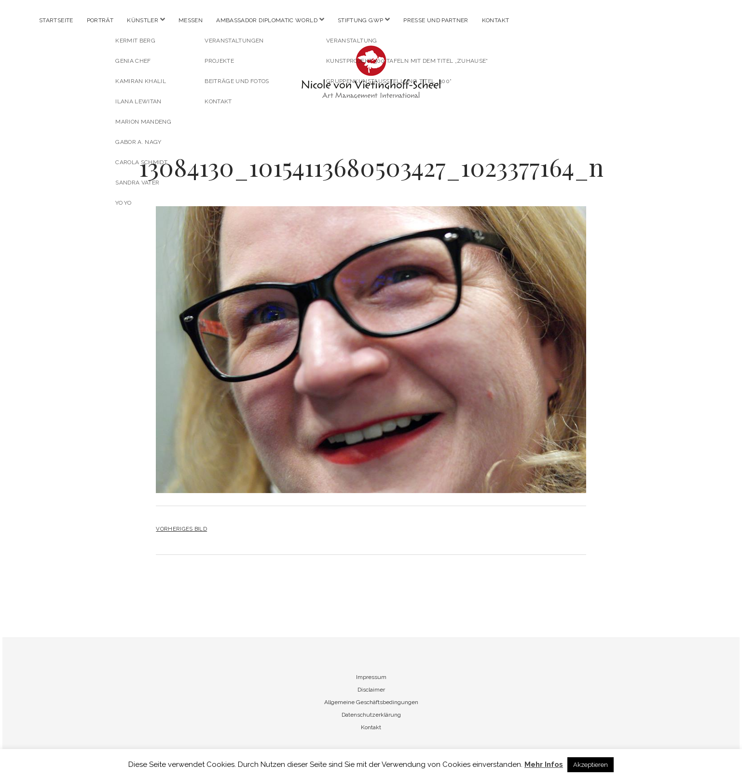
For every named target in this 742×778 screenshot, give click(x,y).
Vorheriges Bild (181, 528)
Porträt (100, 20)
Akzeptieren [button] (590, 764)
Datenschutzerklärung (371, 714)
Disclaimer (371, 689)
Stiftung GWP (360, 20)
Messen (191, 20)
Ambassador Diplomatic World (266, 20)
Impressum (371, 677)
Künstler (142, 20)
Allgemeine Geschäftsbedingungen (371, 702)
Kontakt (495, 20)
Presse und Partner (435, 20)
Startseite (56, 20)
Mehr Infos (543, 764)
